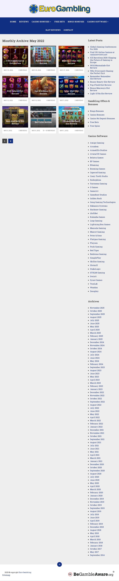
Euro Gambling (25, 573)
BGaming (94, 165)
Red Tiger (94, 251)
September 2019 (97, 508)
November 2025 (97, 308)
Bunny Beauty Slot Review (102, 82)
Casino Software (97, 22)
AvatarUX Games (98, 154)
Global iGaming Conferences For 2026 (103, 48)
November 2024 (97, 346)
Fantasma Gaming (98, 184)
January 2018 (96, 546)
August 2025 (95, 317)
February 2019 (96, 524)
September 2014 (97, 555)
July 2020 (94, 477)
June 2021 (94, 449)
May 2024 (94, 361)
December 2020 (97, 465)
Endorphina (95, 180)
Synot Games (96, 280)
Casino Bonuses (40, 22)
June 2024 (94, 358)
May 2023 (94, 377)
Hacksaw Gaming (98, 210)
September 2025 (97, 314)
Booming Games (97, 169)
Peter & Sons (96, 236)
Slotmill (94, 265)
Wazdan (94, 288)
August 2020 (95, 474)
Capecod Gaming (98, 173)
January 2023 (96, 389)
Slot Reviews (53, 30)
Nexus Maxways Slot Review (100, 89)
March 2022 (95, 421)
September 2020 (97, 471)
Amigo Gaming (97, 143)
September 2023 (97, 368)
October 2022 (96, 399)
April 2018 (94, 537)
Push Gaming (96, 247)
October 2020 (96, 468)
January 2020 (96, 496)
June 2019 (94, 518)
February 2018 (96, 543)
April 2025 (95, 330)
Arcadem (94, 147)
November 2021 (97, 433)
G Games (94, 188)
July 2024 (94, 355)
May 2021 (94, 452)
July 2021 (94, 446)
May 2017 (94, 552)
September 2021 (97, 440)
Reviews (24, 22)
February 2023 (96, 386)
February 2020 (96, 493)
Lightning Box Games (100, 225)
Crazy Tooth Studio (99, 176)
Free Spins (95, 126)
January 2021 (96, 461)
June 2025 (94, 324)
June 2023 (94, 374)
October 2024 (96, 349)
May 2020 (94, 483)
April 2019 (94, 521)
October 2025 (96, 311)
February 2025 (96, 336)
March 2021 (95, 458)
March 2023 (95, 383)
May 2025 (94, 327)
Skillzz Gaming (97, 262)
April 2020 (95, 486)
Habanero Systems (98, 206)
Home (13, 22)
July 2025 (94, 321)
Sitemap (6, 575)
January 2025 (96, 339)
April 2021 (94, 455)
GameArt (94, 191)
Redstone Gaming (98, 254)
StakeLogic (95, 269)
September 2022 (97, 402)
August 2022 (95, 405)
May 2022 (94, 414)
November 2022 (97, 396)
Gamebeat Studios (98, 195)
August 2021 (95, 443)
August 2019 (95, 512)
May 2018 (94, 533)
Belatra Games (96, 158)
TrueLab (94, 284)
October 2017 (96, 549)
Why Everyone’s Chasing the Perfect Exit (101, 72)
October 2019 (96, 505)
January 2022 (96, 427)
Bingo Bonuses (76, 22)
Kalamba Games (97, 217)
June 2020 (94, 480)
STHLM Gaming (97, 273)
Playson (94, 243)
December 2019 (97, 499)
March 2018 (95, 540)
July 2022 (94, 408)
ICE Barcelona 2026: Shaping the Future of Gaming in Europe (103, 60)
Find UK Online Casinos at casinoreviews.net (102, 53)
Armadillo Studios (98, 150)
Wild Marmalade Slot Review (100, 67)
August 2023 (95, 371)
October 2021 (96, 436)
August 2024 (95, 352)
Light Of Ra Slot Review (101, 94)
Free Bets (59, 22)
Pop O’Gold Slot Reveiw (101, 85)
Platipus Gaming (98, 239)
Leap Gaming (96, 221)
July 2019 (94, 515)
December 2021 (97, 430)
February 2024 (96, 364)
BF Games (94, 162)
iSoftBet (94, 214)
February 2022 (96, 424)
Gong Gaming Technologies (103, 202)
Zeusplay (94, 291)
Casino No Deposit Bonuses (102, 119)
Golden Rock (96, 199)
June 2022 (94, 411)
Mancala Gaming (98, 228)
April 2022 (95, 418)
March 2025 (95, 333)
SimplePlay (95, 258)
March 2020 (95, 490)
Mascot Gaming (97, 232)
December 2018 (97, 527)
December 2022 (97, 393)
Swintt (93, 277)
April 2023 (95, 380)
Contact (68, 30)
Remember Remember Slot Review (100, 78)
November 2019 (97, 502)
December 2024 (97, 342)
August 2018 (95, 530)
